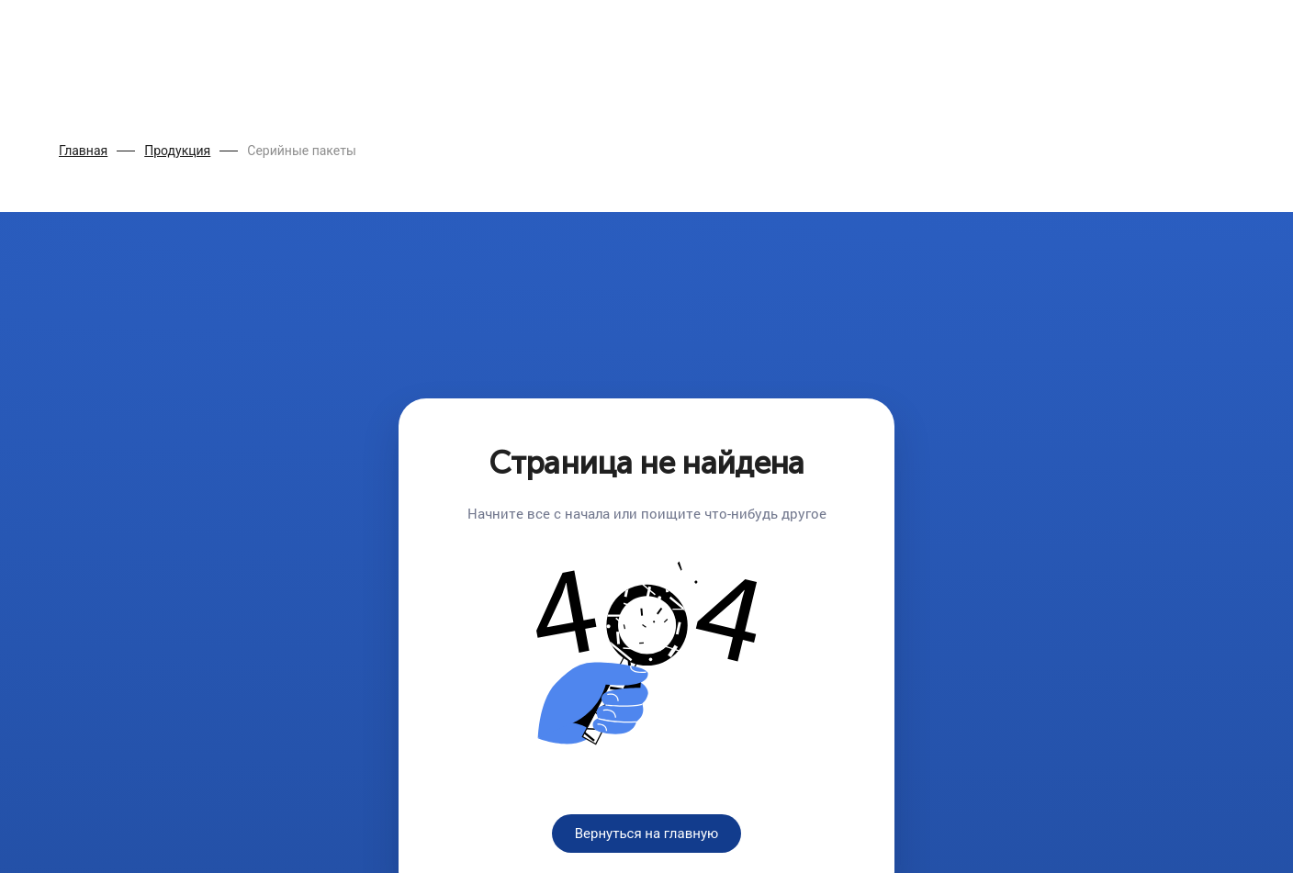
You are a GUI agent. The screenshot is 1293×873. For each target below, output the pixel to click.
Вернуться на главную (647, 833)
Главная (83, 150)
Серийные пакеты (301, 150)
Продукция (177, 150)
